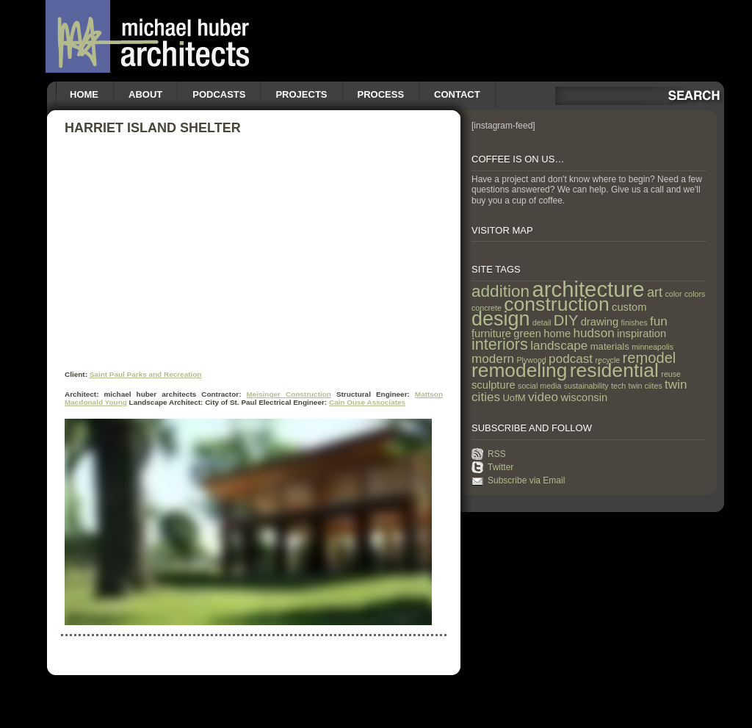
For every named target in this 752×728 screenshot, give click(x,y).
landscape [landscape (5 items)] (559, 345)
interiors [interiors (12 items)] (499, 344)
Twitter (500, 467)
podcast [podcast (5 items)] (571, 358)
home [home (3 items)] (557, 333)
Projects (301, 94)
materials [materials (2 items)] (609, 346)
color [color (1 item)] (673, 293)
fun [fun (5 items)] (659, 321)
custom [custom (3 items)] (629, 307)
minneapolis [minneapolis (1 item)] (652, 346)
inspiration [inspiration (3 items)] (641, 333)
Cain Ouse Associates (367, 402)
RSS (497, 454)
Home (84, 94)
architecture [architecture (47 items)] (588, 289)
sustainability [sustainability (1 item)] (586, 385)
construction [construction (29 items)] (556, 304)
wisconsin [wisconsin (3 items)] (583, 397)
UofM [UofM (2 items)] (513, 397)
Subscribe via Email (526, 480)
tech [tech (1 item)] (618, 385)
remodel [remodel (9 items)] (649, 358)
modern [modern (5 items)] (492, 358)
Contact (457, 94)
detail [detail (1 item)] (541, 322)
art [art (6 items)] (654, 292)
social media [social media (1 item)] (539, 385)
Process (381, 94)
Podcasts (218, 94)
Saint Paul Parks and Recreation (146, 374)
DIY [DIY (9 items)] (566, 320)
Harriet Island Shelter (153, 127)
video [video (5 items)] (543, 396)
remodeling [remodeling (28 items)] (519, 370)
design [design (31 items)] (500, 319)
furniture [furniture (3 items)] (491, 333)
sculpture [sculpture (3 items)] (493, 385)
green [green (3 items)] (527, 333)
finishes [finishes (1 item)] (634, 322)
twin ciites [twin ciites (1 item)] (645, 385)
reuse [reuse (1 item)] (671, 374)
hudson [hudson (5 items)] (594, 332)
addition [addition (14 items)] (500, 291)
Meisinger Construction (288, 394)
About (145, 94)
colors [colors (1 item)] (694, 293)
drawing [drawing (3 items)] (600, 322)
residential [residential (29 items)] (614, 370)
